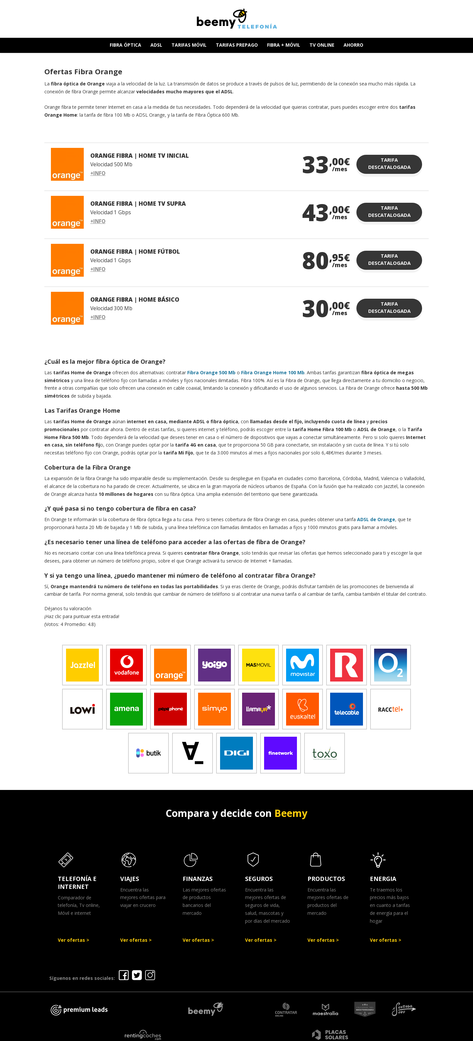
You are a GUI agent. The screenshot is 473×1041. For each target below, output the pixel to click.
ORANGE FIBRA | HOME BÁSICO (134, 299)
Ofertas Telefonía (181, 1033)
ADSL (156, 45)
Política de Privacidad (274, 1033)
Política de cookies (333, 1033)
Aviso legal (226, 1033)
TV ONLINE (321, 45)
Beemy (290, 813)
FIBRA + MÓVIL (283, 45)
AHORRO (353, 45)
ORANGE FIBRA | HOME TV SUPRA (138, 203)
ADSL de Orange (376, 519)
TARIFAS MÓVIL (189, 45)
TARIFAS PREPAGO (237, 45)
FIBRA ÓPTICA (125, 45)
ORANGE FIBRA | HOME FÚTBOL (135, 251)
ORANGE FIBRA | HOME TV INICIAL (139, 155)
